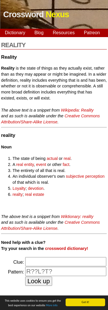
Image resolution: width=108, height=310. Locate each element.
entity (29, 164)
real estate (34, 194)
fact (66, 164)
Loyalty (19, 188)
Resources (63, 32)
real (67, 158)
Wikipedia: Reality (77, 110)
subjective (75, 176)
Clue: (18, 262)
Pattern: (16, 271)
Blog (39, 32)
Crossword (36, 14)
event (41, 164)
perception (95, 176)
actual (52, 158)
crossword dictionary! (66, 248)
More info (52, 306)
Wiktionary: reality (77, 216)
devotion (35, 188)
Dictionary (15, 32)
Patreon (92, 32)
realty (18, 194)
